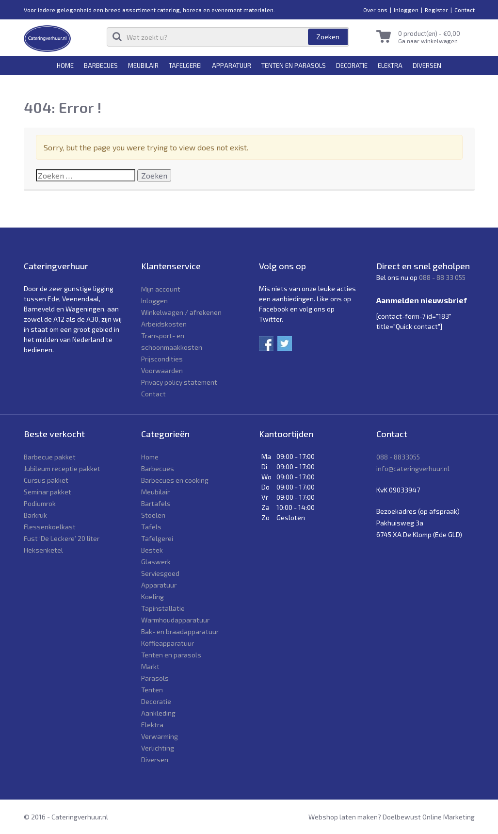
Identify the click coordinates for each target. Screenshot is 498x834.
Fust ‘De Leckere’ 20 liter (61, 538)
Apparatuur (231, 65)
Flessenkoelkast (50, 527)
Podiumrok (40, 503)
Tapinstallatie (163, 608)
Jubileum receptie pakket (62, 468)
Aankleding (158, 713)
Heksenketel (43, 550)
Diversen (427, 65)
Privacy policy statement (179, 382)
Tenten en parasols (293, 65)
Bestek (152, 550)
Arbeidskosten (164, 324)
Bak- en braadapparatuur (180, 631)
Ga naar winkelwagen (428, 40)
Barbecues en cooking (175, 480)
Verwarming (159, 736)
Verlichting (157, 748)
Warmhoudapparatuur (175, 620)
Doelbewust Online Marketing (429, 817)
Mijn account (160, 289)
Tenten (152, 690)
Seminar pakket (47, 492)
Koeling (152, 596)
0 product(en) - (429, 33)
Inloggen (406, 9)
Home (65, 65)
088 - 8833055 (398, 457)
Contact (464, 9)
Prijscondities (162, 359)
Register (436, 9)
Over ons (375, 9)
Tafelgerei (185, 65)
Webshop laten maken (343, 817)
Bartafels (156, 503)
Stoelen (153, 515)
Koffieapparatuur (167, 643)
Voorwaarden (162, 370)
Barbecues (101, 65)
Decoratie (352, 65)
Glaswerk (156, 561)
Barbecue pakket (50, 457)
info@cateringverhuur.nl (413, 468)
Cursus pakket (46, 480)
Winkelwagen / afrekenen (181, 312)
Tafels (151, 527)
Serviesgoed (160, 573)
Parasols (155, 678)
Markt (150, 666)
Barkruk (35, 515)
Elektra (390, 65)
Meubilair (143, 65)
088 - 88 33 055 (442, 277)
